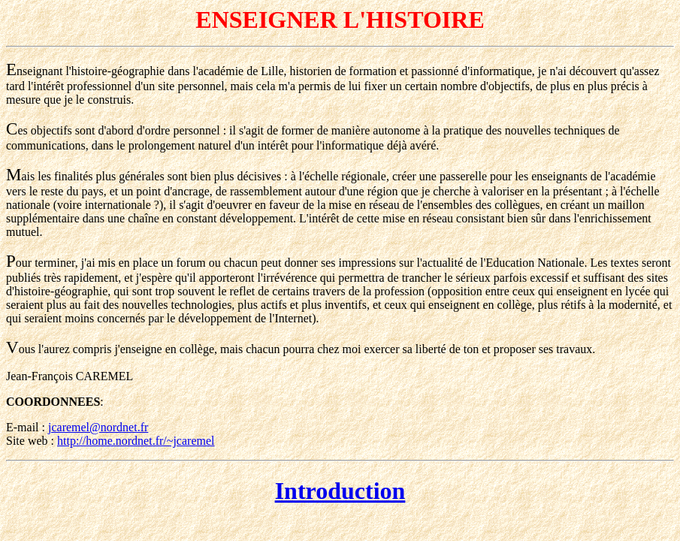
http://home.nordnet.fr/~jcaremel (135, 440)
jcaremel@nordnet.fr (98, 427)
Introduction (340, 490)
